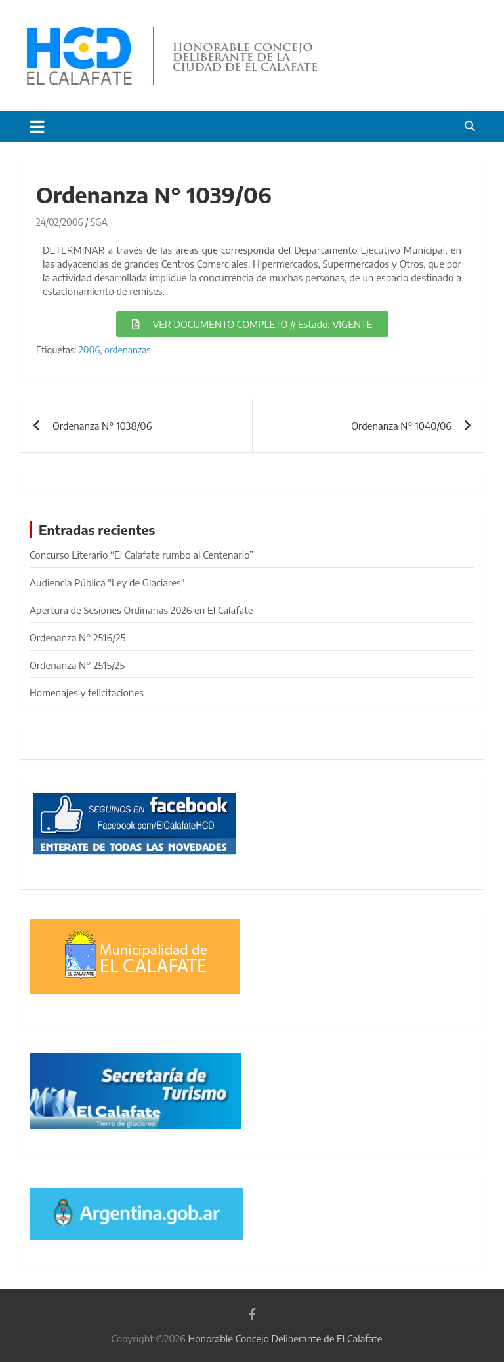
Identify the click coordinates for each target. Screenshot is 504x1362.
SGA (99, 222)
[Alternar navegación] (37, 126)
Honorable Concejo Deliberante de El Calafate (285, 1338)
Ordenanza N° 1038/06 (102, 425)
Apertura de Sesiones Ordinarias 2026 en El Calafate (141, 610)
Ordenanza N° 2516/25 (77, 637)
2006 (89, 349)
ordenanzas (127, 349)
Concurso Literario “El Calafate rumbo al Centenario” (141, 555)
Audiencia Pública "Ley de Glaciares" (107, 582)
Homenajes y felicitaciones (87, 692)
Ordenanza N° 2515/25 (77, 665)
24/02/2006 (59, 222)
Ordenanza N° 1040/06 (401, 425)
